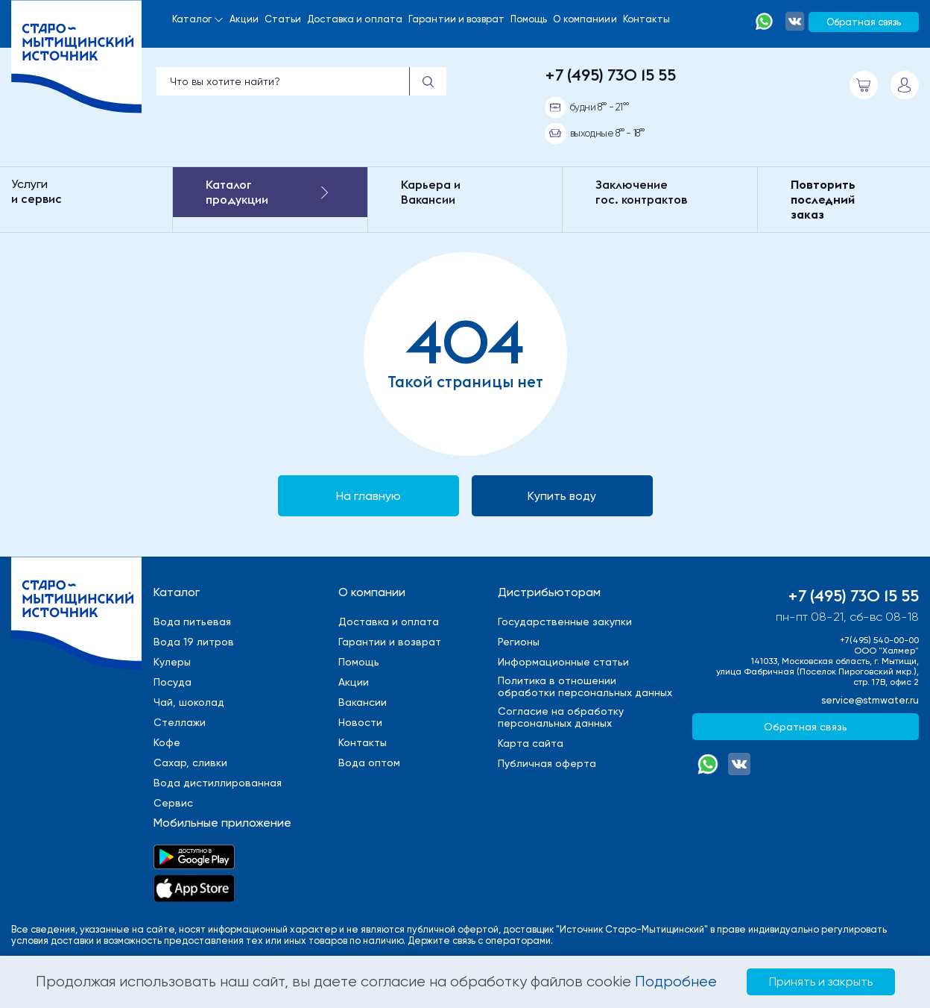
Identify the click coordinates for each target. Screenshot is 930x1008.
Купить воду (562, 496)
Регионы (519, 642)
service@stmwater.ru (870, 700)
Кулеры (172, 662)
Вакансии (362, 702)
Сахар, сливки (190, 762)
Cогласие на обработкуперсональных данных (561, 717)
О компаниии (584, 19)
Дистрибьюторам (549, 592)
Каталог (192, 19)
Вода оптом (369, 762)
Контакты (647, 19)
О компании (371, 592)
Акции (244, 19)
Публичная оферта (547, 763)
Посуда (173, 682)
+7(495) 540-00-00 (879, 640)
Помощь (529, 19)
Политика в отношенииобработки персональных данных (585, 686)
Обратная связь (863, 22)
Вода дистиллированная (218, 783)
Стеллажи (180, 722)
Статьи (283, 19)
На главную (368, 496)
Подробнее (676, 981)
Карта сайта (530, 743)
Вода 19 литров (194, 642)
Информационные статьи (563, 662)
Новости (360, 722)
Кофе (167, 742)
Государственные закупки (565, 621)
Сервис (173, 803)
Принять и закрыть (821, 981)
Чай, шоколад (189, 702)
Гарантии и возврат (456, 19)
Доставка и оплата (354, 19)
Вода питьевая (192, 621)
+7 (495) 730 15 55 (610, 74)
